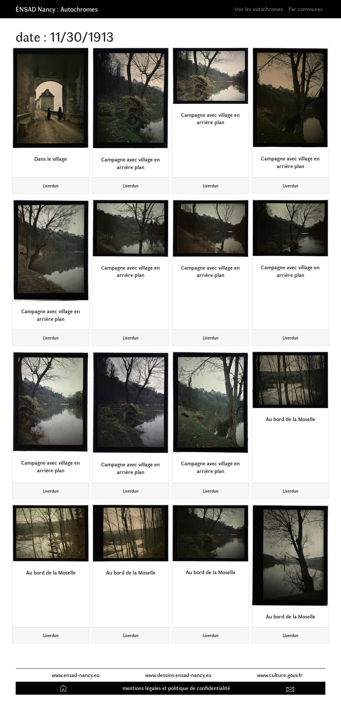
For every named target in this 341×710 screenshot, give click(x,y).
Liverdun (51, 185)
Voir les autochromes (258, 8)
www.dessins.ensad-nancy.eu (178, 674)
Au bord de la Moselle (290, 418)
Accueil (64, 687)
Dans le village (50, 158)
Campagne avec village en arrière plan (130, 163)
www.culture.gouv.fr (280, 674)
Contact (291, 687)
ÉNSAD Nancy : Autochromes (57, 8)
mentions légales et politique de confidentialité (176, 687)
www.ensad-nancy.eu (76, 674)
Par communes (305, 8)
